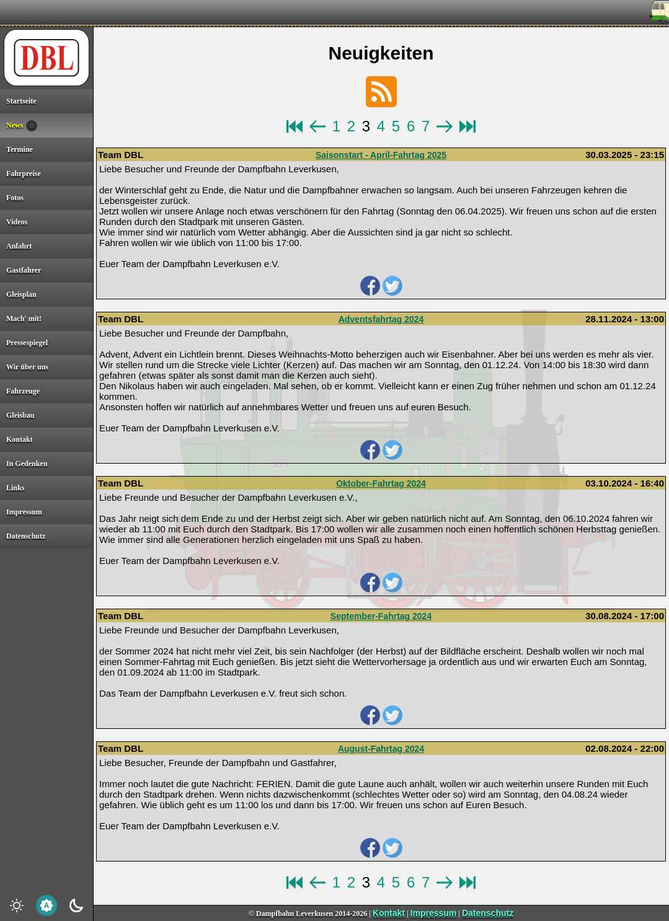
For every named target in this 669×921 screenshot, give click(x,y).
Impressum (433, 913)
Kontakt (389, 913)
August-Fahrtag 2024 (381, 749)
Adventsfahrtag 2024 (381, 319)
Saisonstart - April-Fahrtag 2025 (381, 155)
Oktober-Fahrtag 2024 (381, 483)
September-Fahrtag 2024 (381, 616)
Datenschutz (487, 913)
